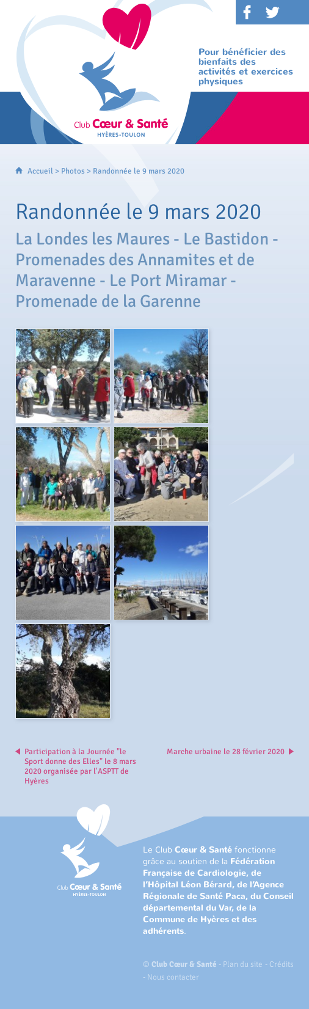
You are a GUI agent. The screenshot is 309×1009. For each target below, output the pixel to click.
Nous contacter (173, 977)
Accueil (40, 171)
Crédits (281, 964)
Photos (73, 171)
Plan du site (243, 964)
